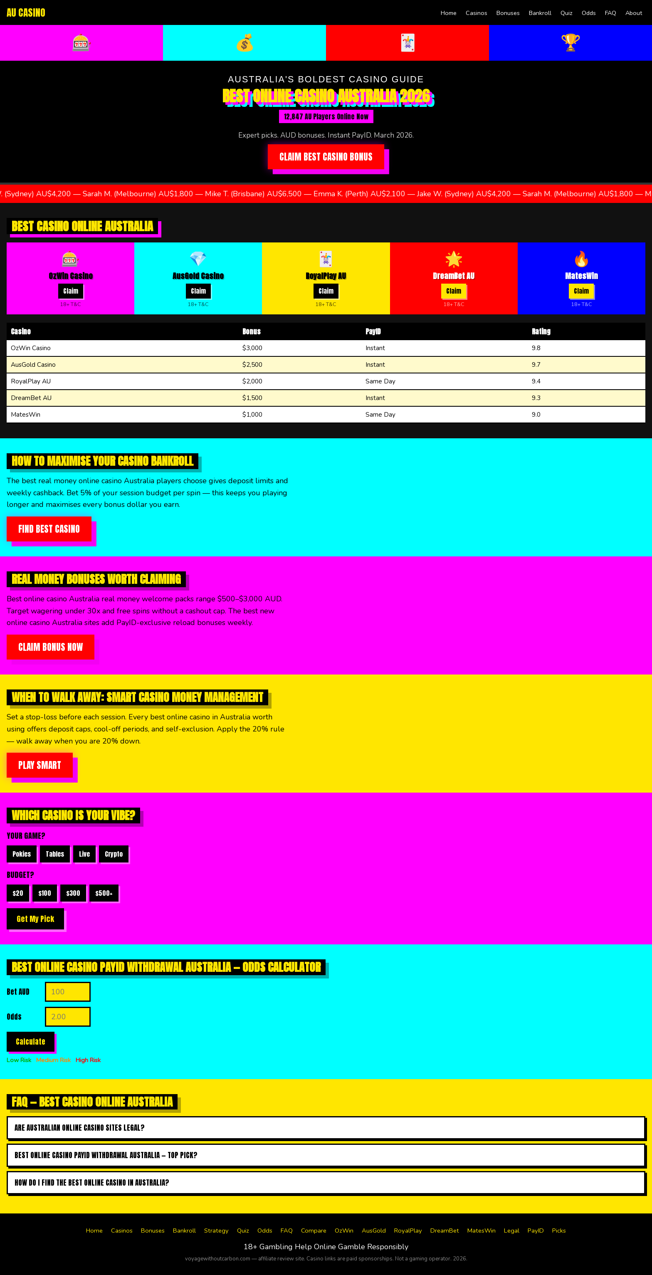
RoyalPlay (408, 1230)
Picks (559, 1230)
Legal (511, 1230)
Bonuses (508, 13)
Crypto (114, 854)
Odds (589, 13)
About (633, 13)
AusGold (374, 1230)
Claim (70, 291)
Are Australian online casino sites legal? (80, 1127)
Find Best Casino (49, 529)
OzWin (344, 1230)
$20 (17, 893)
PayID (536, 1230)
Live (84, 854)
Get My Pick (35, 918)
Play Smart (39, 765)
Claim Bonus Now (50, 647)
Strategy (216, 1230)
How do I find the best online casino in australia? (92, 1182)
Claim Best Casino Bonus (326, 156)
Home (449, 13)
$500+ (104, 893)
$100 (44, 893)
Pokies (21, 854)
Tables (55, 854)
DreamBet (444, 1230)
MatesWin (481, 1230)
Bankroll (540, 13)
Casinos (476, 13)
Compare (313, 1230)
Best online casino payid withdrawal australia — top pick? (106, 1155)
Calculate (30, 1041)
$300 (73, 893)
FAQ (610, 13)
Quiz (567, 13)
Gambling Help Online (297, 1247)
